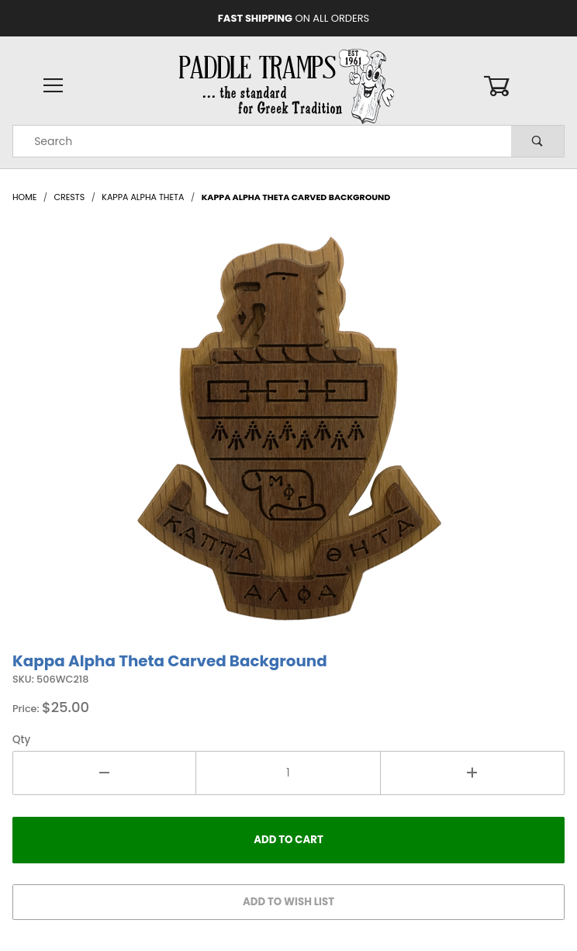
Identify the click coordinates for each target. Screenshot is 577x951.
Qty (21, 739)
